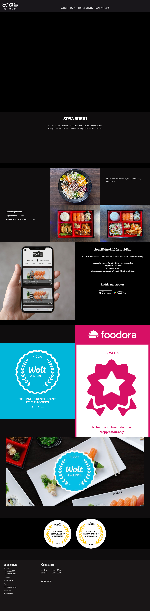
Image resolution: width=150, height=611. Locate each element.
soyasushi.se (8, 594)
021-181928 (8, 581)
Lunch (64, 8)
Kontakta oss (102, 8)
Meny (72, 8)
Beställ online (85, 8)
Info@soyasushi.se (10, 587)
